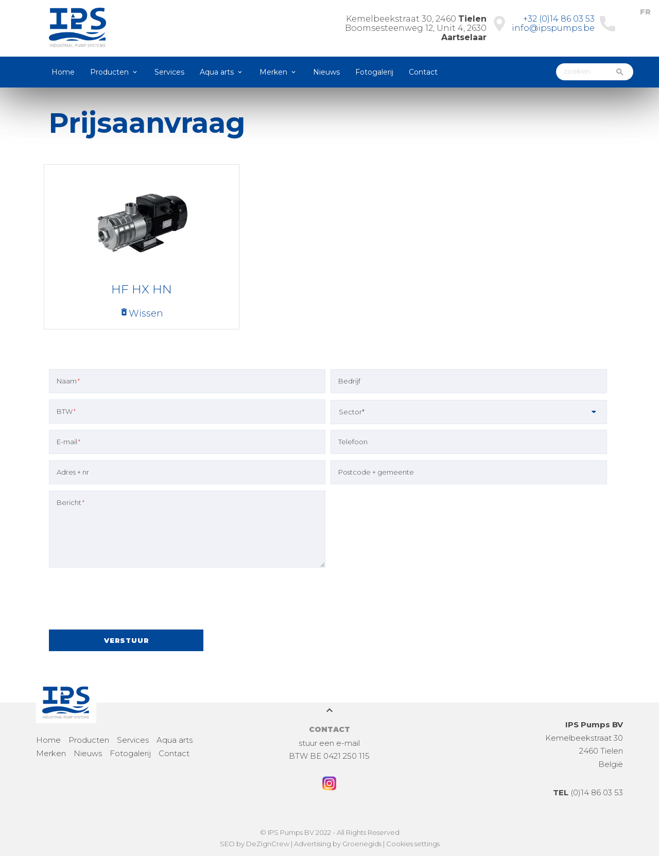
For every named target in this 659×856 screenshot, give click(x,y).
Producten (109, 72)
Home (63, 72)
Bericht (70, 502)
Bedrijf (349, 381)
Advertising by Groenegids (337, 844)
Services (169, 72)
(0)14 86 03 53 (588, 792)
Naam (68, 381)
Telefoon (353, 442)
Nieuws (326, 72)
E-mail (68, 442)
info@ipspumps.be (553, 28)
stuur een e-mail (329, 743)
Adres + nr (73, 472)
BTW (66, 411)
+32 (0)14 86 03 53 (559, 19)
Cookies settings (413, 844)
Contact (423, 72)
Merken (273, 72)
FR (645, 11)
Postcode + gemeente (376, 472)
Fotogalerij (374, 72)
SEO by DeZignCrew (254, 844)
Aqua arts (217, 72)
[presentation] (127, 600)
